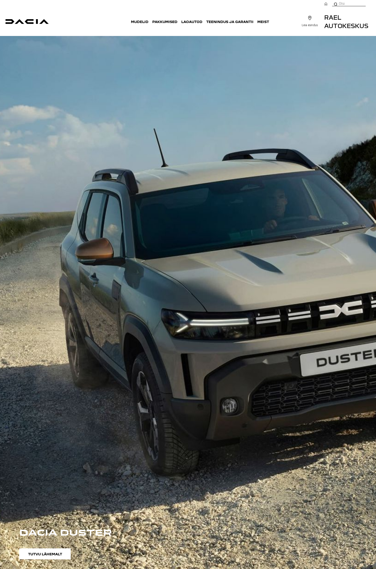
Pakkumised (164, 21)
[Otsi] (335, 3)
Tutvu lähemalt (45, 554)
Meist (263, 21)
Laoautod (191, 21)
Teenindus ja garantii (229, 21)
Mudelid (139, 21)
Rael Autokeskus (346, 21)
